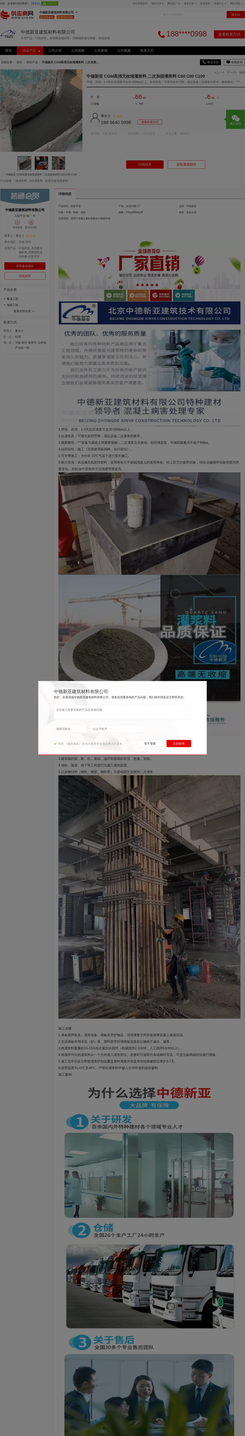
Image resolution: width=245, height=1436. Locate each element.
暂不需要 (150, 743)
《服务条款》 (73, 743)
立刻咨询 (179, 743)
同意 (59, 743)
